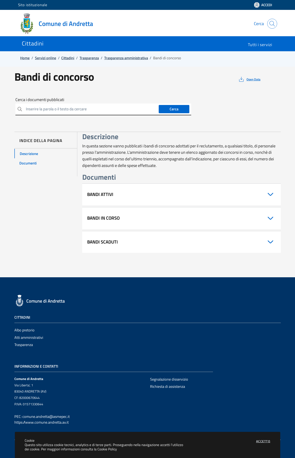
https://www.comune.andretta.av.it (41, 422)
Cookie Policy (107, 449)
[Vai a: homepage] (58, 23)
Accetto (263, 441)
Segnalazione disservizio (169, 379)
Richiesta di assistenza (167, 386)
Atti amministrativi (28, 337)
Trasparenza (23, 344)
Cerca (174, 109)
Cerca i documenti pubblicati (39, 99)
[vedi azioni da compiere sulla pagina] (249, 79)
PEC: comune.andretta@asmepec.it (42, 416)
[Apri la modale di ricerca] (272, 24)
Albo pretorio (24, 330)
